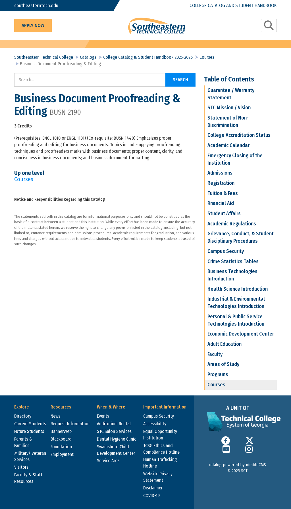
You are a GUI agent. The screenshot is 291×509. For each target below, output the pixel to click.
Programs (217, 374)
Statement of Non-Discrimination (228, 121)
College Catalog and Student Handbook (233, 6)
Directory (22, 416)
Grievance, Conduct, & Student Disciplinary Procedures (240, 237)
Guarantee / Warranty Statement (230, 94)
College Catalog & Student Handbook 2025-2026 (148, 57)
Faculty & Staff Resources (28, 478)
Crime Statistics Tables (233, 261)
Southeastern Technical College (43, 57)
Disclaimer (153, 488)
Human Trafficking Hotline (160, 463)
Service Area (108, 460)
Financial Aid (220, 203)
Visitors (21, 467)
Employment (62, 454)
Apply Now (33, 25)
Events (103, 416)
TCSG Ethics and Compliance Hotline (161, 449)
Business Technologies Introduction (232, 275)
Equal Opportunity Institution (160, 435)
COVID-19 (151, 495)
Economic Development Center (240, 334)
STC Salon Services (114, 431)
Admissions (219, 173)
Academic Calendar (228, 145)
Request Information (70, 423)
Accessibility (154, 423)
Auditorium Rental (114, 423)
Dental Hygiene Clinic (116, 439)
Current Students (30, 423)
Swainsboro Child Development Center (116, 450)
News (55, 416)
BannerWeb (61, 431)
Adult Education (224, 344)
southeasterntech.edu (36, 6)
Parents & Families (23, 442)
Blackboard (61, 439)
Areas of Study (223, 364)
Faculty (215, 354)
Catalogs (88, 57)
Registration (220, 183)
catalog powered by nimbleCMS (237, 464)
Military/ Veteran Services (30, 456)
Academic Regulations (231, 224)
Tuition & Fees (222, 193)
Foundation (61, 446)
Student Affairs (224, 213)
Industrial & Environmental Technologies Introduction (236, 302)
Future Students (29, 431)
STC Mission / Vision (229, 107)
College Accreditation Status (239, 135)
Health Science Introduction (237, 289)
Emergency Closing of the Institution (235, 159)
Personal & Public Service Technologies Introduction (235, 320)
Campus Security (225, 251)
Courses (206, 57)
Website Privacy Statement (157, 477)
